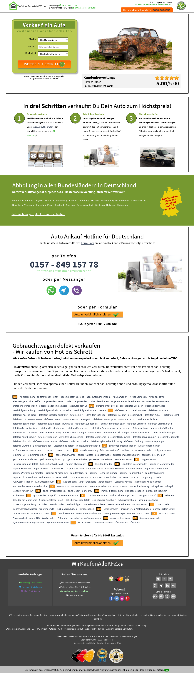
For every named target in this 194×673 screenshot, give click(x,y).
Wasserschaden (167, 513)
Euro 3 (50, 450)
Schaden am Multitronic (25, 499)
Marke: (33, 39)
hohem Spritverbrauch (52, 463)
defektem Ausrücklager (24, 414)
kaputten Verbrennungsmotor (28, 472)
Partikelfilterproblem (112, 490)
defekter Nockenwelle (119, 436)
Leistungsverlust (123, 481)
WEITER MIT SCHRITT (44, 64)
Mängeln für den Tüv (23, 490)
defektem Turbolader (147, 419)
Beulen (102, 410)
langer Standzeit (87, 481)
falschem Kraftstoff (109, 450)
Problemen (18, 495)
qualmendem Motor (68, 495)
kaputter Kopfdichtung (131, 472)
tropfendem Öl (46, 508)
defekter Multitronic (95, 436)
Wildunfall (63, 517)
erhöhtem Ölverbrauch (24, 450)
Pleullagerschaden (134, 490)
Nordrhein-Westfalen (26, 204)
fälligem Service (163, 450)
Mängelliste (157, 486)
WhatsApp (31, 143)
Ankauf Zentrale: (69, 582)
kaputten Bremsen (114, 468)
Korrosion (124, 477)
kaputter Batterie (78, 472)
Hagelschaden (149, 459)
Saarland (62, 204)
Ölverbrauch (121, 522)
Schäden (42, 504)
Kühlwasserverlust (44, 481)
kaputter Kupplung (154, 472)
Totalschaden (163, 504)
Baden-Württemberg (26, 200)
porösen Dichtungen (156, 490)
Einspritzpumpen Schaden (122, 445)
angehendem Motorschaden (57, 401)
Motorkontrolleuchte (100, 486)
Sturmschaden (139, 504)
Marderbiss (63, 486)
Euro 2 (41, 450)
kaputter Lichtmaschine (25, 477)
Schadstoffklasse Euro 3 (51, 499)
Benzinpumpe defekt (106, 405)
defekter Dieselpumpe (74, 432)
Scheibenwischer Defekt (78, 499)
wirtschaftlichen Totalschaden (85, 517)
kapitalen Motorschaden (162, 463)
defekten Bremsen (136, 423)
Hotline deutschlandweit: (146, 10)
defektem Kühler (152, 414)
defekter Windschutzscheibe (73, 441)
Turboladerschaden (67, 508)
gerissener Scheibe (77, 459)
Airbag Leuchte (156, 396)
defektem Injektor (117, 414)
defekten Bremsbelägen (113, 423)
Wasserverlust (20, 517)
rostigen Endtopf (147, 495)
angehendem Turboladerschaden (92, 401)
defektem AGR (139, 410)
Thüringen (125, 204)
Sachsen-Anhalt (88, 204)
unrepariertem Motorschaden (135, 508)
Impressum (110, 643)
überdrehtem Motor (120, 517)
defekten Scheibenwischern (106, 428)
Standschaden (57, 504)
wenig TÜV (34, 517)
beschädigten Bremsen (131, 405)
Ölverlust (135, 522)
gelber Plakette (85, 454)
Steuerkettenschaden (119, 504)
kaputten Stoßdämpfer (156, 468)
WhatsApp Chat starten (31, 582)
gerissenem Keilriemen (153, 454)
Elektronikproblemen (149, 445)
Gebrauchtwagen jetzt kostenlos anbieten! (42, 214)
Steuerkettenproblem (94, 504)
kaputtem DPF (41, 468)
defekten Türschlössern (25, 432)
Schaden (169, 495)
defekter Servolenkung (144, 436)
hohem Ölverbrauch (76, 463)
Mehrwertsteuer (79, 486)
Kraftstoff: (31, 53)
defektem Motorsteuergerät (77, 419)
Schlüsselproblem (127, 499)
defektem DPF (77, 414)
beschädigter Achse (155, 405)
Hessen (98, 200)
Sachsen (73, 204)
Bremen (76, 200)
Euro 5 (68, 450)
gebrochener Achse (65, 454)
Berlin (51, 200)
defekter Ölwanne (22, 445)
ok (167, 670)
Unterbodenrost (21, 513)
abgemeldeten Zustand (72, 396)
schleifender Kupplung (104, 499)
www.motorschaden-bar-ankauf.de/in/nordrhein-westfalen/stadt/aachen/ (83, 615)
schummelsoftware (148, 499)
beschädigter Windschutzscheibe (54, 410)
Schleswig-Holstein (108, 204)
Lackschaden (70, 481)
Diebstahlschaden (42, 445)
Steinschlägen (74, 504)
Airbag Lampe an (138, 396)
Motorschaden (120, 486)
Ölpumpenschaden (103, 522)
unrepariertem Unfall (164, 508)
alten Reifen (35, 401)
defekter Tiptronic (22, 441)
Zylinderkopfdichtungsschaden (29, 522)
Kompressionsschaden (105, 477)
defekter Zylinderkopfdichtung (106, 441)
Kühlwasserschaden (23, 481)
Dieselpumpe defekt (64, 445)
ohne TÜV (87, 490)
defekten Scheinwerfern (135, 428)
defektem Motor (52, 419)
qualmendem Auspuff (44, 495)
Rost (134, 495)
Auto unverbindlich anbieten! (96, 322)
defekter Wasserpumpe (45, 441)
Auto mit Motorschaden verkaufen (133, 615)
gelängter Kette (103, 454)
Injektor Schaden (103, 463)
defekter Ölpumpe (154, 441)
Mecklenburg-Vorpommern (118, 200)
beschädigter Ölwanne (85, 410)
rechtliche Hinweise (95, 643)
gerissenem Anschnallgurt (126, 454)
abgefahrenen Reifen (47, 396)
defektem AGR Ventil (159, 410)
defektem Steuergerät (105, 419)
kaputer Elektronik (22, 468)
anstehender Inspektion (25, 405)
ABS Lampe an (120, 396)
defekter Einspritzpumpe (116, 432)
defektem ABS (122, 410)
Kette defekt (62, 477)
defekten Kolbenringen (78, 428)
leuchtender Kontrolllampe (147, 481)
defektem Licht (171, 414)
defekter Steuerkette (168, 436)
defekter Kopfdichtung (24, 436)
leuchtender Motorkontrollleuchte (30, 486)
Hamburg (87, 200)
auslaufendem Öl (78, 405)
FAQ (119, 643)
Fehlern (125, 450)
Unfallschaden (111, 508)
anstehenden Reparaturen (155, 401)
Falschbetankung (89, 450)
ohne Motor (74, 490)
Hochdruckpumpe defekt (25, 463)
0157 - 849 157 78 (69, 5)
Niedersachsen (141, 200)
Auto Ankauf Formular (43, 135)
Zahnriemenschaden (150, 517)
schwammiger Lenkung (24, 504)
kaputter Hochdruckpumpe (103, 472)
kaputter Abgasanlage (56, 472)
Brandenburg (63, 200)
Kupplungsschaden (152, 477)
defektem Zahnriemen (24, 423)
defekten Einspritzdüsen (25, 428)
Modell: (31, 46)
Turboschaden (86, 508)
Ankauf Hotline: (68, 587)
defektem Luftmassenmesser (27, 419)
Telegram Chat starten (32, 587)
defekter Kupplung (47, 436)
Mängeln (169, 486)
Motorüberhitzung (139, 486)
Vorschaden (143, 513)
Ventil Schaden (66, 513)
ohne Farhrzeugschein (54, 490)
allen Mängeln (20, 401)
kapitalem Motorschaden (134, 463)
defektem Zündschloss (87, 423)
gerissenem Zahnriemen (25, 459)
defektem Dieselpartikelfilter (53, 414)
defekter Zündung (133, 441)
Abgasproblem (27, 396)
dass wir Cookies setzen (152, 669)
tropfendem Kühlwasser (25, 508)
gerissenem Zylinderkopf (52, 459)
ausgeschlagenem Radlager (53, 405)
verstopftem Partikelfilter (89, 513)
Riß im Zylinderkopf (119, 495)
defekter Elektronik (141, 432)
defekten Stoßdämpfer (161, 428)
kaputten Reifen (134, 468)
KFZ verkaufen (15, 615)
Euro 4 (59, 450)
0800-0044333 (84, 582)
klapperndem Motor (80, 477)
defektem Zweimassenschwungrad (55, 423)
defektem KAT (135, 414)
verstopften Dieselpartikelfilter (119, 513)
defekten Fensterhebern (52, 428)
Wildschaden (48, 517)
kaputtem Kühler (75, 468)
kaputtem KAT (57, 468)
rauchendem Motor (97, 495)
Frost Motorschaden (142, 450)
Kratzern (135, 477)
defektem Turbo (126, 419)
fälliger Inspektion (37, 454)
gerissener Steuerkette (100, 459)
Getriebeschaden (123, 459)
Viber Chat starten (32, 591)
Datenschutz (79, 643)
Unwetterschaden (40, 513)
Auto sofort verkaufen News (35, 615)
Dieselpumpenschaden (88, 445)
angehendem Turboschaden (125, 401)
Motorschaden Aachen (160, 615)
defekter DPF (94, 432)
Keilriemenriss (46, 477)
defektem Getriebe (95, 414)
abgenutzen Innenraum (98, 396)
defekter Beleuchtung (50, 432)
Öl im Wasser (84, 522)
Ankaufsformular (76, 595)
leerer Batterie (105, 481)
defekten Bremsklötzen (160, 423)
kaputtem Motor (94, 468)
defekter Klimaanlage (164, 432)
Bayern (42, 200)
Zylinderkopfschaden (58, 522)
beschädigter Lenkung (24, 410)
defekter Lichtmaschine (71, 436)
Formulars (87, 251)
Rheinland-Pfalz (47, 204)
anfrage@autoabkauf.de (85, 7)
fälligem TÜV (19, 454)
